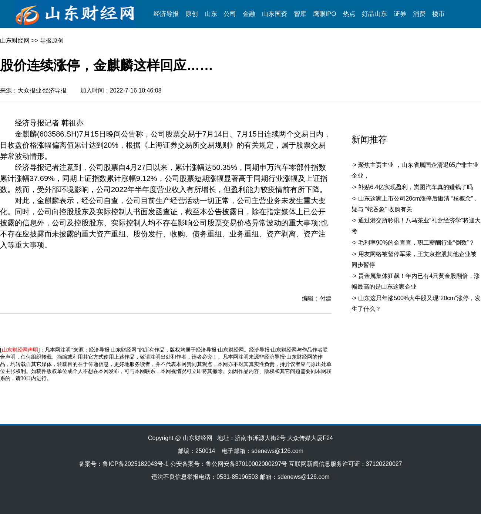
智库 (300, 13)
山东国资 (274, 13)
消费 (419, 13)
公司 (229, 13)
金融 (249, 13)
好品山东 (374, 13)
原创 (191, 13)
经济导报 (166, 13)
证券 (400, 13)
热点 (349, 13)
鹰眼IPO (324, 13)
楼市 (438, 13)
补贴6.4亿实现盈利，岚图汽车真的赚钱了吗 (415, 187)
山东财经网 (15, 40)
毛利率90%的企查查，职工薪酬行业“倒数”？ (416, 242)
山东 (211, 13)
